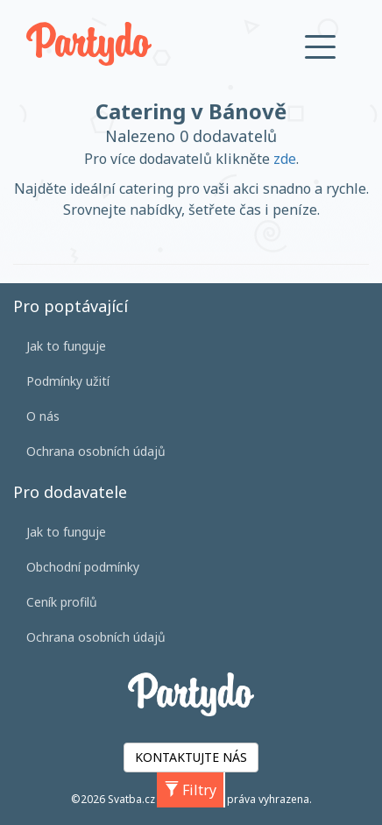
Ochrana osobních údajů (96, 451)
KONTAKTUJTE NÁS (191, 757)
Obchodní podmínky (82, 566)
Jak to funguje (66, 346)
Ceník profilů (61, 602)
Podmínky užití (68, 381)
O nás (43, 416)
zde (284, 158)
